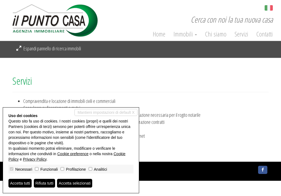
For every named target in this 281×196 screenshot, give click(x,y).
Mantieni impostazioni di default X (105, 112)
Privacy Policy (34, 159)
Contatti (264, 34)
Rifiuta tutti (44, 183)
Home (159, 34)
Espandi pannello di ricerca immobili (48, 48)
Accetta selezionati (75, 183)
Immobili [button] (185, 34)
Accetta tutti (20, 183)
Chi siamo (215, 34)
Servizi (241, 34)
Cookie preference (72, 154)
